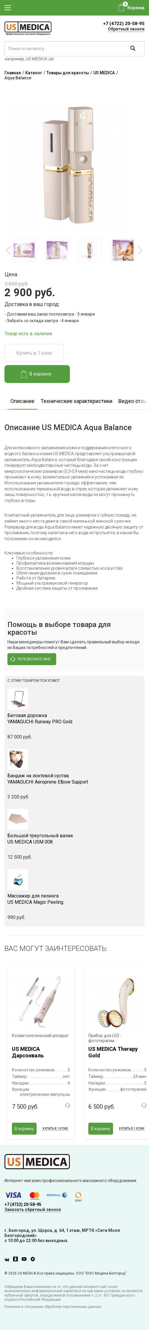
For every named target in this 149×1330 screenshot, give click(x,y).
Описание (22, 401)
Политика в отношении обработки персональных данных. (53, 1307)
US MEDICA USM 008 (74, 839)
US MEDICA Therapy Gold (113, 1052)
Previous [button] (9, 250)
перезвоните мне (30, 659)
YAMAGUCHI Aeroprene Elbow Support (74, 779)
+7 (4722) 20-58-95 (124, 23)
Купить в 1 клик (34, 353)
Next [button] (140, 250)
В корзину (36, 374)
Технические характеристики (76, 401)
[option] (23, 250)
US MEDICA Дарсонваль (28, 1052)
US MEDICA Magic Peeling (74, 899)
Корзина (136, 7)
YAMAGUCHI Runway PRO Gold (74, 719)
